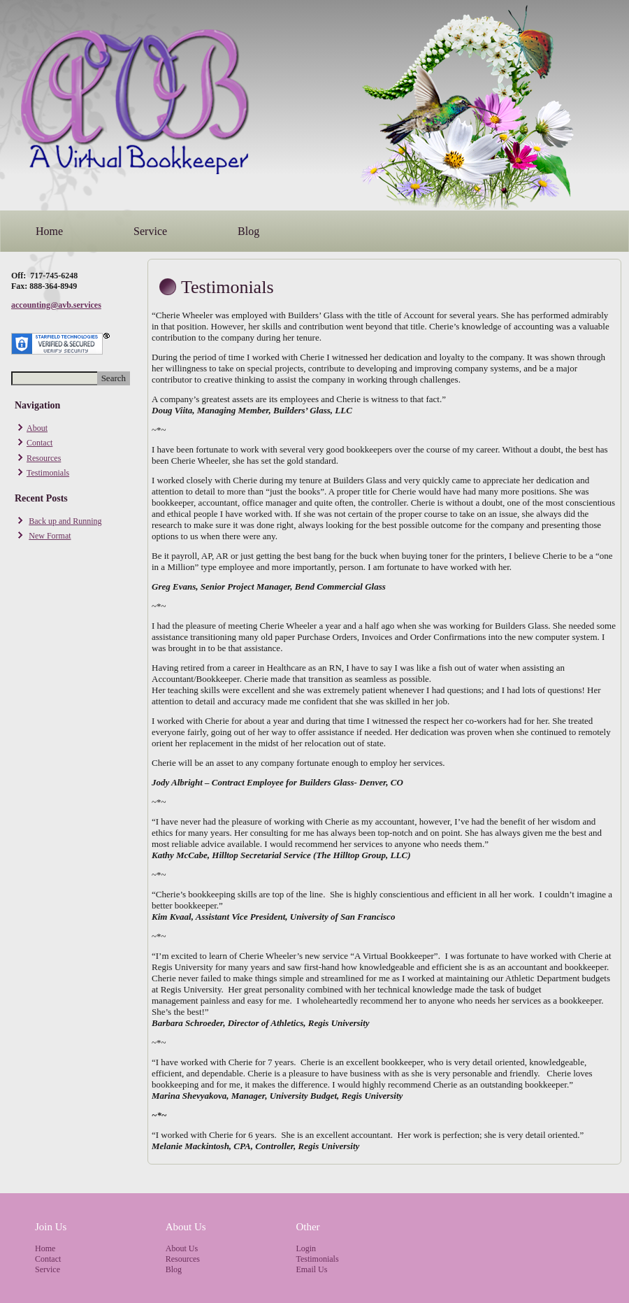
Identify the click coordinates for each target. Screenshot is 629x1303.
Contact (39, 443)
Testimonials (48, 473)
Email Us (311, 1269)
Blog (248, 231)
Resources (44, 458)
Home (49, 231)
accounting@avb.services (56, 305)
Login (306, 1248)
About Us (182, 1248)
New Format (50, 536)
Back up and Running (65, 521)
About (37, 428)
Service (150, 231)
